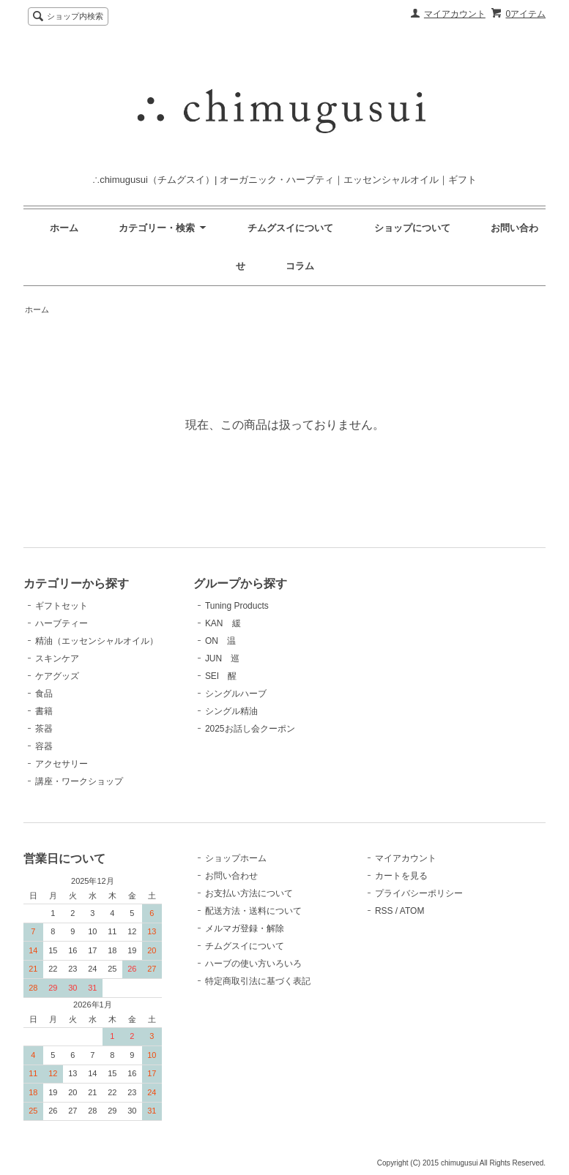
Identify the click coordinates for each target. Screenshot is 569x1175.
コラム (300, 265)
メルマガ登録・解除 (244, 928)
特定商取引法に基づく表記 (257, 981)
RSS (384, 911)
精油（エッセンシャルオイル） (96, 641)
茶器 (44, 729)
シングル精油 (231, 711)
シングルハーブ (236, 693)
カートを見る (401, 876)
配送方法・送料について (253, 911)
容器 (44, 746)
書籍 (44, 711)
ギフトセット (61, 606)
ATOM (412, 911)
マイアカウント (455, 14)
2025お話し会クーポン (250, 729)
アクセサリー (61, 764)
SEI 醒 (221, 676)
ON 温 (220, 641)
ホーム (64, 227)
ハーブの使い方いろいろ (253, 963)
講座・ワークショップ (79, 781)
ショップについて (412, 227)
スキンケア (57, 658)
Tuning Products (237, 606)
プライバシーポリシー (419, 893)
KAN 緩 (223, 623)
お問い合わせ (231, 876)
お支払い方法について (249, 893)
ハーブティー (61, 623)
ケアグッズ (57, 676)
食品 (44, 693)
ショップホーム (236, 858)
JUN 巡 (222, 658)
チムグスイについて (290, 227)
